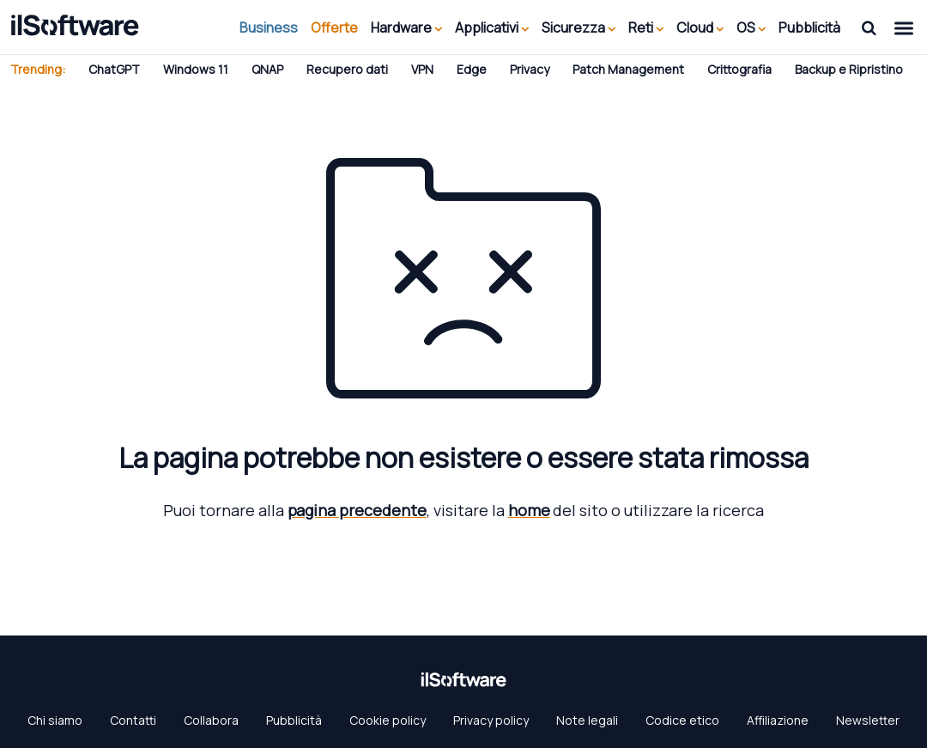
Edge (472, 69)
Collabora (211, 720)
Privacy (529, 69)
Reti (645, 27)
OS (751, 27)
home (529, 510)
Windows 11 (195, 69)
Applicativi (492, 27)
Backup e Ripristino (849, 69)
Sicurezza (578, 27)
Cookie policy (387, 720)
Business (268, 27)
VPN (422, 69)
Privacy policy (491, 720)
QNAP (267, 69)
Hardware (406, 27)
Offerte (334, 27)
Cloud (700, 27)
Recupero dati (347, 69)
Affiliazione (778, 720)
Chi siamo (54, 720)
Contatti (133, 720)
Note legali (587, 720)
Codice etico (682, 720)
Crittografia (739, 69)
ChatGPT (114, 69)
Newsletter (868, 720)
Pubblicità (809, 27)
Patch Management (628, 69)
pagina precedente (357, 510)
